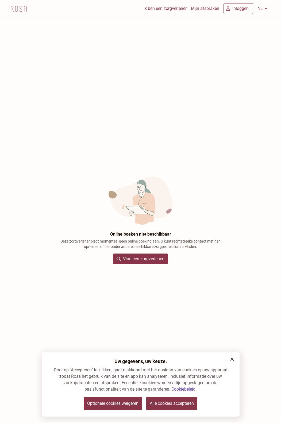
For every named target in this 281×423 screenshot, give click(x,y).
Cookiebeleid (183, 389)
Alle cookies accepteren (172, 403)
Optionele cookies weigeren (112, 403)
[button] (232, 359)
